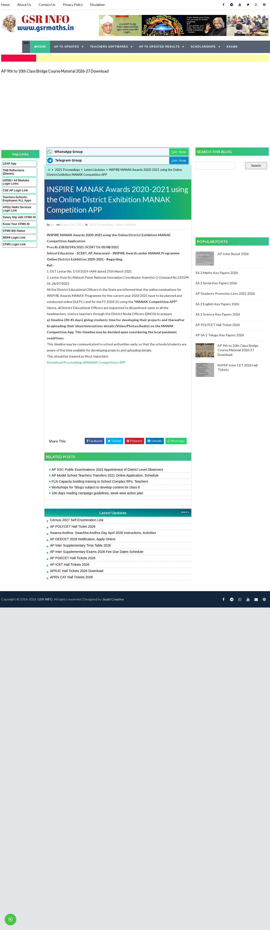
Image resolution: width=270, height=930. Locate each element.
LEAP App (9, 163)
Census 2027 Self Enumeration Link (77, 520)
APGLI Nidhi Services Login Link (17, 209)
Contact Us (47, 5)
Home (5, 5)
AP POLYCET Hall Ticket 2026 (72, 526)
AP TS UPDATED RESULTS (159, 46)
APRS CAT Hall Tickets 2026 (71, 577)
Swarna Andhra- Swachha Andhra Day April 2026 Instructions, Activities (103, 533)
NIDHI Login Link (14, 237)
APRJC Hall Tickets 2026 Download (76, 571)
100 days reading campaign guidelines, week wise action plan (97, 493)
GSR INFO (45, 599)
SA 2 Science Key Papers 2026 (218, 314)
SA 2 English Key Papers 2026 (217, 304)
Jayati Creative (113, 599)
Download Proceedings (65, 362)
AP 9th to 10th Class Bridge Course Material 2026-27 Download (55, 71)
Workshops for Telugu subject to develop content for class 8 (96, 487)
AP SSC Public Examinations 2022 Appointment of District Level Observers (107, 469)
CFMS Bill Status (14, 230)
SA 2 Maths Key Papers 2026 (217, 273)
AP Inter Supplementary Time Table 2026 (80, 545)
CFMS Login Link (14, 244)
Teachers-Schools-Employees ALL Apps (17, 199)
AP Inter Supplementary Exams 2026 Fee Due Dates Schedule (96, 552)
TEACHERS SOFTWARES (109, 46)
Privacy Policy (73, 5)
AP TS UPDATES (66, 46)
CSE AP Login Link (15, 190)
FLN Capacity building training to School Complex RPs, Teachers (100, 481)
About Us (24, 5)
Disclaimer (97, 5)
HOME (40, 46)
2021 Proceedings (67, 170)
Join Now (179, 151)
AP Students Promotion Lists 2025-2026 (225, 293)
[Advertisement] (87, 110)
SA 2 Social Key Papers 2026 (216, 283)
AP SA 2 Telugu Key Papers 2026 (220, 335)
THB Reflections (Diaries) (13, 172)
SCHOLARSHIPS (203, 46)
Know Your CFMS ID (16, 224)
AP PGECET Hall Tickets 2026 (72, 558)
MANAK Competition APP (105, 362)
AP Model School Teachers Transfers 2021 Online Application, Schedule (105, 475)
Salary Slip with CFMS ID (19, 217)
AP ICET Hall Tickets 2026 (69, 564)
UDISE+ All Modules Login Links (16, 182)
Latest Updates (94, 170)
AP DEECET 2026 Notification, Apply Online (82, 539)
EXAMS (232, 46)
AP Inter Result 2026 (233, 254)
